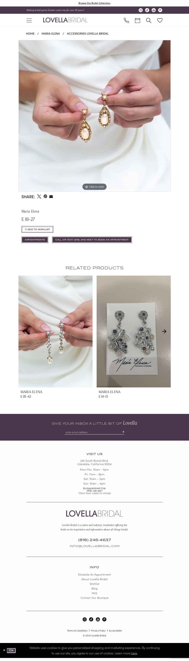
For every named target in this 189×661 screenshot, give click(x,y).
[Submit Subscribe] (124, 434)
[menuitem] (29, 20)
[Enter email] (94, 434)
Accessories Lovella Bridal (88, 34)
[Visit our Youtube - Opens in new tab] (153, 10)
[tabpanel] (95, 116)
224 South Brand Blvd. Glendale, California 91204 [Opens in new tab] (94, 465)
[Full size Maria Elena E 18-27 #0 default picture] (95, 116)
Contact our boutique (95, 601)
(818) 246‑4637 (94, 493)
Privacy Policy (98, 633)
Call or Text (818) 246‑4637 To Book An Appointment (99, 242)
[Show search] (148, 20)
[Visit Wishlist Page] (159, 20)
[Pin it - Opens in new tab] (45, 197)
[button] (29, 20)
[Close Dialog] (4, 653)
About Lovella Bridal (94, 582)
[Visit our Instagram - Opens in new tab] (140, 10)
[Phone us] (126, 20)
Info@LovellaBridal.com (95, 549)
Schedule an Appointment (94, 577)
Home (30, 34)
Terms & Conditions (77, 633)
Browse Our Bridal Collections (94, 3)
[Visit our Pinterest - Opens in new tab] (160, 10)
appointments (36, 242)
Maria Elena (51, 34)
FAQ (94, 596)
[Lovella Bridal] (65, 20)
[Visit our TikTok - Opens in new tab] (147, 10)
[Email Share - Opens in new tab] (51, 197)
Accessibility (115, 633)
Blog (94, 591)
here (134, 656)
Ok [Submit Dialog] (12, 653)
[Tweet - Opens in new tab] (39, 197)
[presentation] (55, 334)
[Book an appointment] (137, 20)
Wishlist (94, 587)
